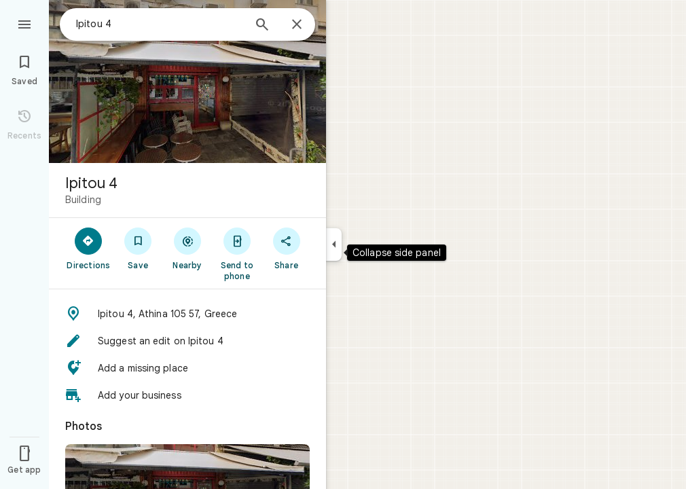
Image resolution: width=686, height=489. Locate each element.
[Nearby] (188, 248)
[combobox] (159, 24)
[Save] (138, 248)
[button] (187, 313)
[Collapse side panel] (334, 244)
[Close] (296, 25)
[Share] (286, 248)
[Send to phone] (236, 253)
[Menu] (24, 23)
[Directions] (88, 248)
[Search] (262, 25)
